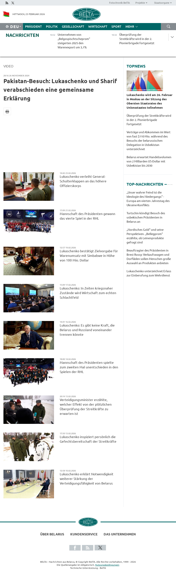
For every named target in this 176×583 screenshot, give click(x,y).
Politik (52, 26)
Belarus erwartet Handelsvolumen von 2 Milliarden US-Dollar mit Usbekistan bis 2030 (149, 161)
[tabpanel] (149, 235)
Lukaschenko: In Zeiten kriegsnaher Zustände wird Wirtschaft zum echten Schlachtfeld (88, 292)
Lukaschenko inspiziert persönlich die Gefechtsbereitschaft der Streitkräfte (88, 439)
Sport (116, 26)
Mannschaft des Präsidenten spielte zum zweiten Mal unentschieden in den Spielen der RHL (89, 367)
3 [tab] (171, 183)
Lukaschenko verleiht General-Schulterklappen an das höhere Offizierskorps (83, 181)
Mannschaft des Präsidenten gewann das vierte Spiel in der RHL (87, 216)
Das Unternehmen (120, 534)
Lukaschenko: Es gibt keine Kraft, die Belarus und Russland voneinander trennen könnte (87, 329)
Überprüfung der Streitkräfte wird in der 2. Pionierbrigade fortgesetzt (149, 120)
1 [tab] (166, 183)
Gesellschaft (73, 26)
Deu (14, 26)
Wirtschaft (97, 26)
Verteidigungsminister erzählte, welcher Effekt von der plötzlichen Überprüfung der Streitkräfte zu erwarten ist (86, 406)
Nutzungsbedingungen (107, 565)
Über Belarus (52, 534)
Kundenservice (83, 534)
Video (8, 66)
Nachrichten (22, 35)
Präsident (33, 26)
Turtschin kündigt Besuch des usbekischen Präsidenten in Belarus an (146, 217)
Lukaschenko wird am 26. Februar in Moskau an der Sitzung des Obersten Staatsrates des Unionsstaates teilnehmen (149, 101)
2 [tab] (168, 183)
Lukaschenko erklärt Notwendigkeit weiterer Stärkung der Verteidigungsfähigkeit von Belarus (86, 478)
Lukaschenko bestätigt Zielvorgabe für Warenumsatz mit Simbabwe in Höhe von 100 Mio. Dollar (89, 255)
